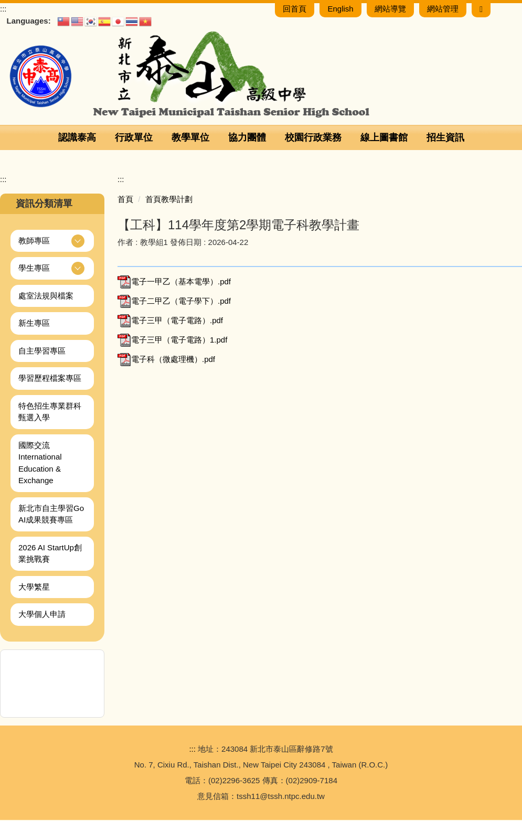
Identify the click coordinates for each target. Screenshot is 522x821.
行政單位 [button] (134, 138)
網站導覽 (390, 9)
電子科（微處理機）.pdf (166, 360)
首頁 (125, 200)
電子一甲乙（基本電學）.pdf (174, 282)
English (340, 9)
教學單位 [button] (190, 138)
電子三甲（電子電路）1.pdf (172, 340)
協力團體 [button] (247, 138)
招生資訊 (445, 138)
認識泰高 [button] (77, 138)
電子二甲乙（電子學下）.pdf (174, 301)
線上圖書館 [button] (384, 138)
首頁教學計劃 (169, 200)
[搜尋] (481, 9)
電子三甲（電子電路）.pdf (170, 321)
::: (3, 9)
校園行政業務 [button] (313, 138)
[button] (52, 242)
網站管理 (443, 9)
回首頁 (294, 9)
